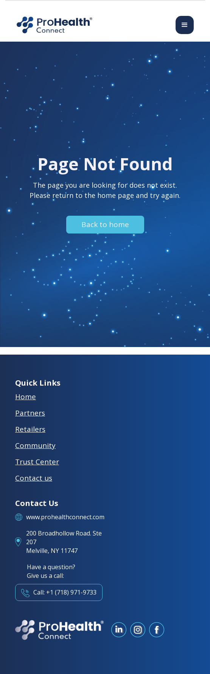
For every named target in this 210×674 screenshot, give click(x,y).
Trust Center (37, 462)
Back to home (105, 224)
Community (35, 445)
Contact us (33, 478)
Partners (30, 413)
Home (25, 397)
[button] (185, 25)
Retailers (30, 429)
